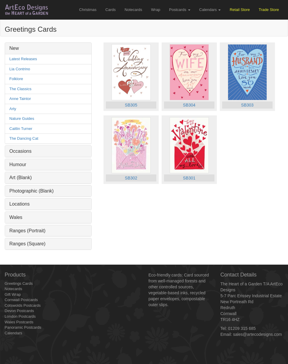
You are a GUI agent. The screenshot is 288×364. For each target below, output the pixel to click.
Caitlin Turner (20, 128)
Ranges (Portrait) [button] (27, 230)
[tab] (48, 48)
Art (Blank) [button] (20, 177)
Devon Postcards (19, 311)
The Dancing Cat (24, 138)
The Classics (20, 89)
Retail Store (240, 9)
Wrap (155, 9)
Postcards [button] (179, 9)
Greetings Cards (19, 283)
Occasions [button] (20, 151)
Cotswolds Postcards (23, 305)
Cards (110, 9)
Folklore (16, 79)
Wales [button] (16, 217)
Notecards (133, 9)
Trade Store (269, 9)
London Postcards (20, 316)
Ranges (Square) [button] (27, 243)
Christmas (88, 9)
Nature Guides (21, 118)
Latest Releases (23, 59)
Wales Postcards (19, 322)
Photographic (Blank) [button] (31, 190)
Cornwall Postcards (21, 300)
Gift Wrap (13, 294)
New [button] (14, 48)
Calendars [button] (210, 9)
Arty (12, 109)
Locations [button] (19, 203)
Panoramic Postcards (23, 327)
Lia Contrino (19, 69)
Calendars (13, 333)
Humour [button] (17, 164)
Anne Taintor (20, 98)
